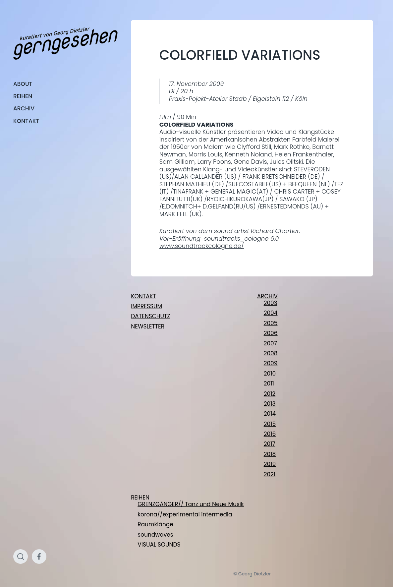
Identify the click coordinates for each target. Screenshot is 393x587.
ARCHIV (23, 108)
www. (167, 246)
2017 (269, 444)
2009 (271, 363)
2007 (270, 343)
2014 (270, 414)
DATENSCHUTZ (150, 316)
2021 (270, 474)
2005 (271, 323)
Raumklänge (155, 524)
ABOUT (22, 84)
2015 (270, 424)
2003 (270, 303)
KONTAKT (26, 121)
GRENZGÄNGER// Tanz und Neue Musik (191, 504)
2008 (271, 353)
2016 (270, 434)
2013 (270, 404)
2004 (271, 313)
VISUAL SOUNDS (159, 545)
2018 (270, 454)
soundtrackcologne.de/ (209, 246)
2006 (271, 333)
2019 (270, 464)
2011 (269, 383)
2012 (270, 394)
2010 (270, 374)
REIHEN (22, 96)
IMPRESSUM (146, 306)
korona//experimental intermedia (185, 514)
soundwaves (155, 535)
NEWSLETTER (147, 326)
